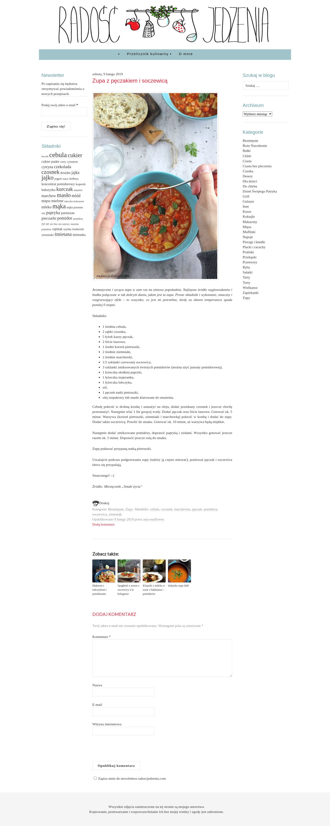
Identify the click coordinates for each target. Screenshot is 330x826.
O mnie (186, 54)
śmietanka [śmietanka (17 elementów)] (79, 234)
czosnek (166, 509)
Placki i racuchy (254, 247)
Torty (246, 282)
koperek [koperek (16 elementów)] (80, 184)
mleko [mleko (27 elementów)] (46, 207)
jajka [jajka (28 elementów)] (76, 172)
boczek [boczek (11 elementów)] (44, 156)
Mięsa (247, 227)
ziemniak (115, 514)
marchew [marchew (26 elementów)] (48, 196)
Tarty (246, 277)
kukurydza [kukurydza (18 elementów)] (48, 190)
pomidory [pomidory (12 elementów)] (78, 218)
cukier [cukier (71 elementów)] (75, 155)
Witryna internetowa (106, 724)
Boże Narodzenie (255, 145)
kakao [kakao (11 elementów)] (66, 179)
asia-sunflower (153, 519)
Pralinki (248, 252)
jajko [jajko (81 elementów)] (47, 177)
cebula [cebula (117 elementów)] (58, 155)
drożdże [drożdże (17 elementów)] (65, 173)
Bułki (246, 151)
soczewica (99, 514)
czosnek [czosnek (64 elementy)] (50, 172)
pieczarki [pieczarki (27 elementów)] (48, 218)
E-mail (97, 704)
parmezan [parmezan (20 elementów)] (67, 213)
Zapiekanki (250, 293)
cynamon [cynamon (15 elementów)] (72, 161)
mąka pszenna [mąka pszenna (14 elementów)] (75, 207)
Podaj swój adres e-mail (59, 105)
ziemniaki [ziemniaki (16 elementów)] (47, 234)
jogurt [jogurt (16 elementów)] (58, 178)
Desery (248, 176)
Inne (246, 206)
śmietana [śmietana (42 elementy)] (63, 234)
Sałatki (248, 272)
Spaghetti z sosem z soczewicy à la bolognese (128, 589)
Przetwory (250, 262)
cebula (154, 509)
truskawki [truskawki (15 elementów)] (78, 229)
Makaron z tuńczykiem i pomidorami (99, 589)
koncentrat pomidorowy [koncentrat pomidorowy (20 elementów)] (58, 184)
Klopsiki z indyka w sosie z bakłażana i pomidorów (154, 589)
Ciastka (248, 171)
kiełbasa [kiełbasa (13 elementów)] (73, 178)
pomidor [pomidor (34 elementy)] (64, 218)
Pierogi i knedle (254, 242)
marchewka (182, 509)
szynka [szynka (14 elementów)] (67, 229)
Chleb (247, 156)
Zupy (129, 509)
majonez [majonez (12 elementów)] (78, 190)
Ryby (246, 267)
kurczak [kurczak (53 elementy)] (64, 189)
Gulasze (248, 201)
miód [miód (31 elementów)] (76, 195)
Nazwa (97, 685)
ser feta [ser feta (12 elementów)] (54, 223)
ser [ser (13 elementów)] (47, 223)
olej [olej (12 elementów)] (43, 213)
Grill (246, 196)
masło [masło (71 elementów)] (64, 195)
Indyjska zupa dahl (178, 585)
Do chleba (250, 186)
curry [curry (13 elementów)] (63, 161)
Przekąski (249, 257)
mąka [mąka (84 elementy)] (59, 206)
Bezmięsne (116, 509)
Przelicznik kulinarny (148, 54)
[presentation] (127, 750)
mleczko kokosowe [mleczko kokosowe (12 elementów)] (74, 201)
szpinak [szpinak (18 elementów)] (57, 229)
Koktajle (249, 216)
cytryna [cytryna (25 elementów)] (47, 167)
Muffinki (249, 232)
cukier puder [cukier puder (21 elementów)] (50, 161)
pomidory (210, 509)
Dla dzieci (250, 181)
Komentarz (101, 637)
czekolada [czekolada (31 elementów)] (62, 166)
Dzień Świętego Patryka (260, 191)
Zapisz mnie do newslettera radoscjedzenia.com (129, 778)
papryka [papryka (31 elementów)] (53, 212)
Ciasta (247, 161)
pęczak (197, 509)
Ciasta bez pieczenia (257, 166)
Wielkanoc (250, 287)
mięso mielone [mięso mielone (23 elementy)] (52, 201)
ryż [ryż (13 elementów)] (43, 223)
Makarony (250, 222)
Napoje (248, 237)
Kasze (247, 211)
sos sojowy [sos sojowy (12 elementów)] (64, 223)
